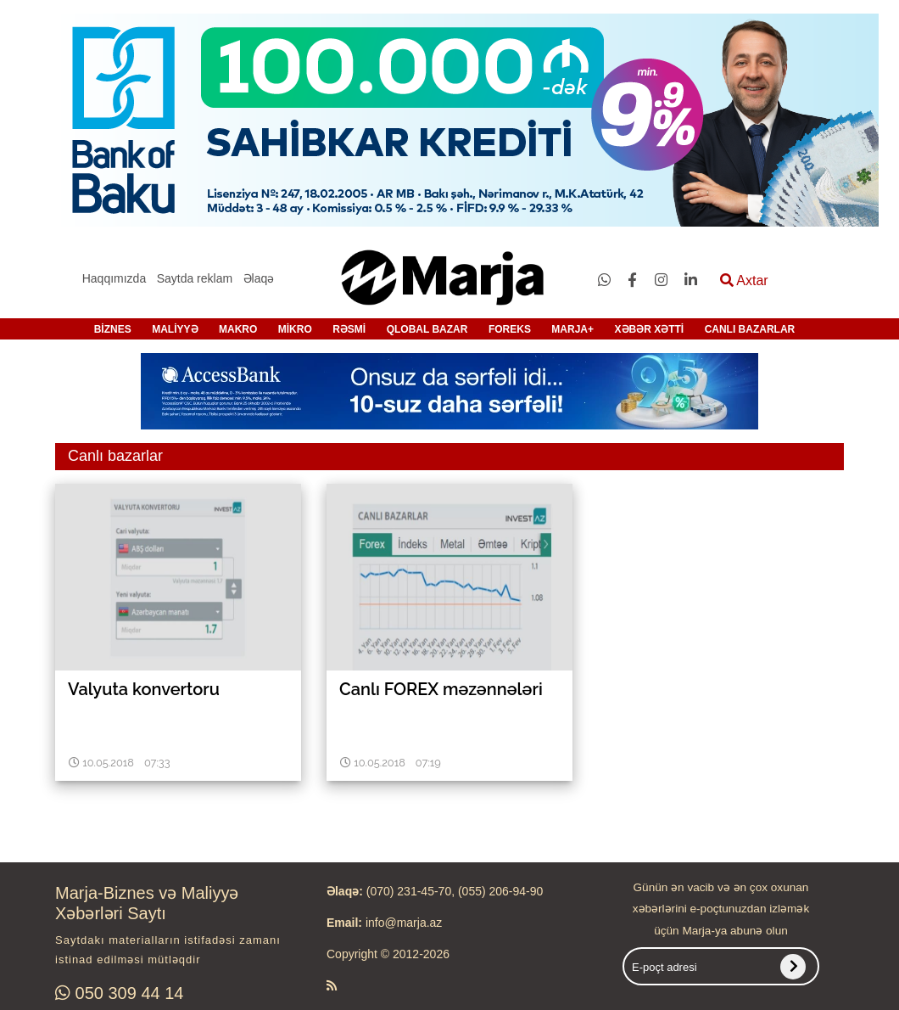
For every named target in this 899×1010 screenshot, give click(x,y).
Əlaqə (259, 278)
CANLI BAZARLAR (750, 329)
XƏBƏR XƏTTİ (649, 329)
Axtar (744, 280)
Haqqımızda (114, 278)
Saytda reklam (194, 278)
